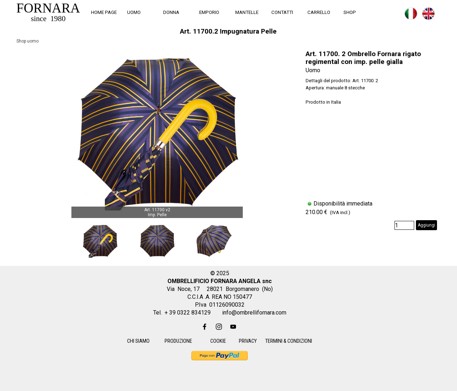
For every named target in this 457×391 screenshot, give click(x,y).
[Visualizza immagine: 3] (214, 241)
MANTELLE (246, 12)
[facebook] (204, 327)
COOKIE (218, 341)
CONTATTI (282, 12)
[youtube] (233, 327)
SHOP (349, 12)
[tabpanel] (416, 17)
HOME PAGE (104, 12)
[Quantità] (404, 225)
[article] (371, 140)
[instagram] (219, 327)
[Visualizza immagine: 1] (100, 241)
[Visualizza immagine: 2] (157, 241)
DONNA (171, 12)
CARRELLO (318, 12)
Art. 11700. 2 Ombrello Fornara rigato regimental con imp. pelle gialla (363, 58)
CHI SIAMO (138, 341)
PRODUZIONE (178, 341)
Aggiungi (426, 225)
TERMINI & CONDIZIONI (288, 341)
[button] (157, 132)
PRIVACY (248, 341)
